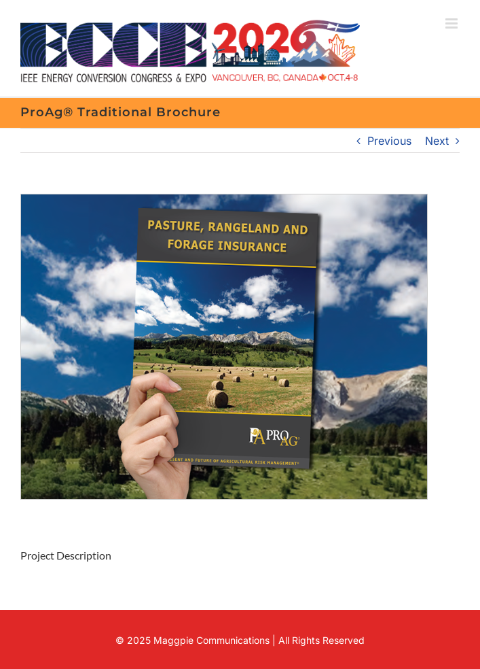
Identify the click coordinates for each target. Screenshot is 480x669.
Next (437, 141)
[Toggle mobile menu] (452, 23)
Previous (389, 141)
